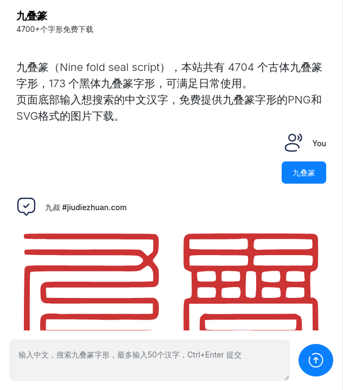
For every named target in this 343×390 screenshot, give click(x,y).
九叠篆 (31, 16)
